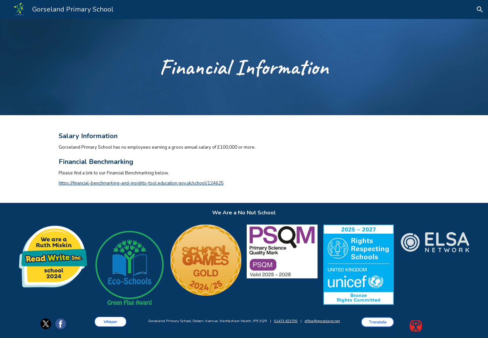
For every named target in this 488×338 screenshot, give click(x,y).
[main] (244, 67)
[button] (480, 9)
